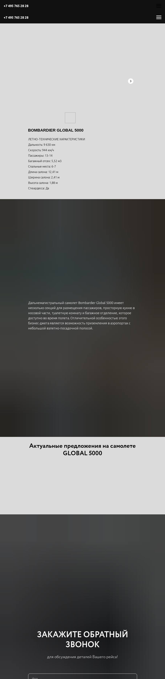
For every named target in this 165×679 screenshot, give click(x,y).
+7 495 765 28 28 (16, 6)
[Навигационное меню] (158, 6)
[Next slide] (130, 81)
